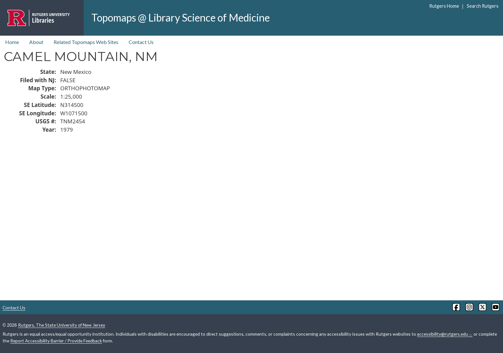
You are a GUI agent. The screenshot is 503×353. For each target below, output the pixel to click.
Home (12, 42)
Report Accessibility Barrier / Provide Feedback (56, 340)
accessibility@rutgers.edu (445, 334)
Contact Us (141, 42)
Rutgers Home (444, 6)
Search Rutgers (483, 6)
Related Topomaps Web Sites (86, 42)
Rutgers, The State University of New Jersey (61, 325)
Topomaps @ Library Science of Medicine (180, 17)
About (36, 42)
